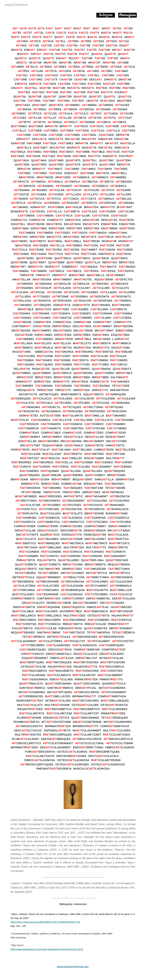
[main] (73, 398)
